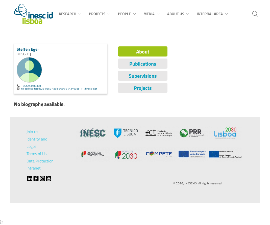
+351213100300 (31, 86)
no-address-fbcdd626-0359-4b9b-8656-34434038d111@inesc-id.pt (59, 89)
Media (149, 14)
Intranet (34, 168)
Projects (97, 14)
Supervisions (143, 76)
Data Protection (40, 161)
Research (67, 14)
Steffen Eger (28, 49)
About (142, 51)
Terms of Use (37, 154)
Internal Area (210, 14)
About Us (175, 14)
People (124, 14)
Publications (142, 64)
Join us (32, 132)
